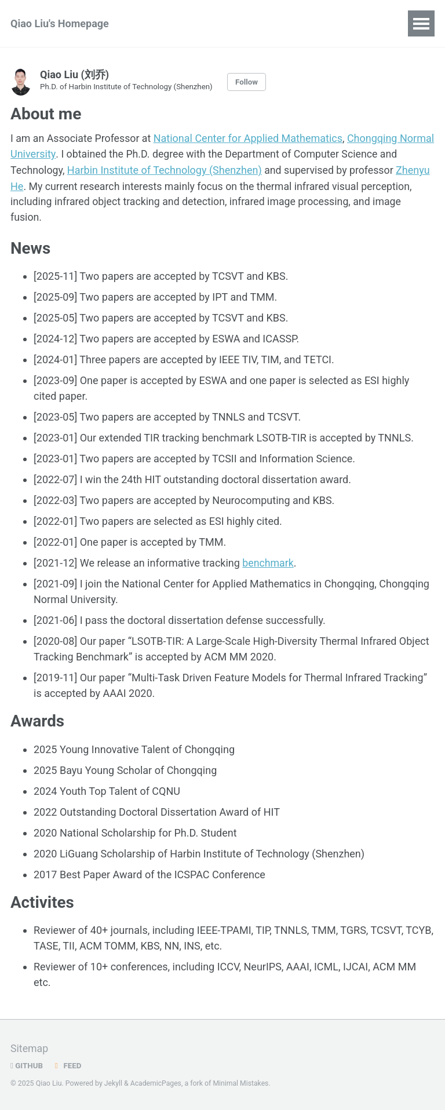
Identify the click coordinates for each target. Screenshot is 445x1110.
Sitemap (29, 1049)
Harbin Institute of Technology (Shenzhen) (184, 169)
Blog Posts (254, 23)
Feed (67, 1065)
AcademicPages (156, 1083)
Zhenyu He (35, 185)
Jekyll (113, 1083)
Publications (179, 23)
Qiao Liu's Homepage (59, 23)
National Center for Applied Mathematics (249, 138)
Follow (249, 81)
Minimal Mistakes (242, 1083)
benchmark (268, 562)
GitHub (26, 1065)
